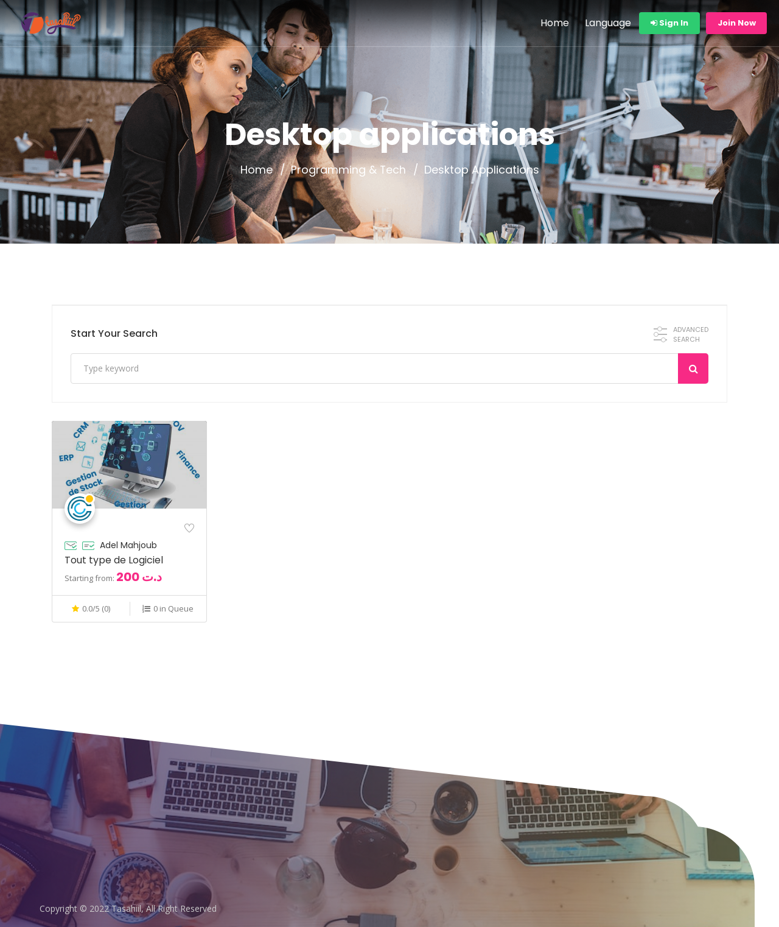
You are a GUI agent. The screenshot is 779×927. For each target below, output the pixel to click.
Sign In (669, 23)
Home (554, 23)
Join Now (737, 23)
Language (608, 23)
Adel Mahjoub (128, 545)
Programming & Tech (348, 169)
